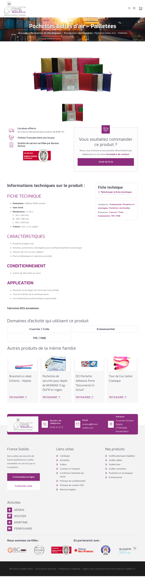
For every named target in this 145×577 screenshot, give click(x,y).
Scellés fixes (114, 465)
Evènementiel (116, 204)
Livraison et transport (70, 469)
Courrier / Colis (116, 212)
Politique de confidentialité (73, 481)
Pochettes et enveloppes (46, 33)
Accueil (23, 33)
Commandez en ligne (23, 477)
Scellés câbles (115, 461)
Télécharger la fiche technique (115, 192)
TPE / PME (115, 216)
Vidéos (63, 465)
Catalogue (65, 456)
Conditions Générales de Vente (72, 476)
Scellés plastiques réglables (122, 456)
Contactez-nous (23, 486)
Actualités (64, 461)
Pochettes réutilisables (78, 33)
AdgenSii (75, 569)
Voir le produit (18, 397)
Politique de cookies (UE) (72, 486)
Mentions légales (68, 490)
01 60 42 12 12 (106, 162)
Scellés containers (117, 469)
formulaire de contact (117, 154)
